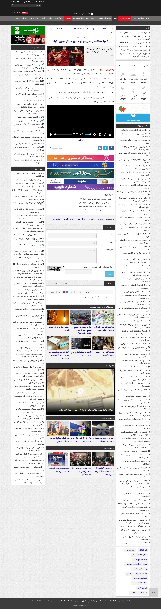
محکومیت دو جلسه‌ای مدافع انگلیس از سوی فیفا (134, 488)
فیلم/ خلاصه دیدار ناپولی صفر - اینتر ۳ (95, 199)
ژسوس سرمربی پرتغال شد (136, 396)
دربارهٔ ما (15, 2)
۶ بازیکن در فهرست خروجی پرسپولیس (138, 280)
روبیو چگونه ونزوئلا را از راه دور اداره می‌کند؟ (29, 443)
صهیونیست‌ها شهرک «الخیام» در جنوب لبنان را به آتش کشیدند (29, 355)
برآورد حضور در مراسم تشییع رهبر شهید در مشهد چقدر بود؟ (82, 330)
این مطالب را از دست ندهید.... (101, 307)
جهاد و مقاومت (78, 18)
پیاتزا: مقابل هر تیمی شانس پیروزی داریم (134, 235)
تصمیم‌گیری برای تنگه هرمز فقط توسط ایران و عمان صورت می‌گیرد (30, 291)
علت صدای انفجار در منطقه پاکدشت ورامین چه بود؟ (28, 60)
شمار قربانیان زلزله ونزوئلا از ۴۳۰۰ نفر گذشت (29, 175)
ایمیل (111, 242)
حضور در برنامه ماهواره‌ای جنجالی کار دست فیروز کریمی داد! (134, 199)
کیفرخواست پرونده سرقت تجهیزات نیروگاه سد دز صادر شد (59, 355)
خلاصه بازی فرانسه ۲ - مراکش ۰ (134, 451)
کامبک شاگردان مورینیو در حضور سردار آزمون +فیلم (81, 41)
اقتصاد (43, 18)
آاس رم (92, 219)
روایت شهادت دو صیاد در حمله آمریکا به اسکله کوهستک (28, 462)
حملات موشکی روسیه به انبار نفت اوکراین (29, 343)
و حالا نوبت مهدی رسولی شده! (30, 117)
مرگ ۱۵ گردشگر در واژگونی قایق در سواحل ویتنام (29, 423)
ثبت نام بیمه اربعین (139, 592)
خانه (147, 18)
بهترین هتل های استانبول (136, 564)
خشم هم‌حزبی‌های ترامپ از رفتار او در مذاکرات (28, 132)
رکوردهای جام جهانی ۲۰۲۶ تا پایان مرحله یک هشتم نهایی (135, 531)
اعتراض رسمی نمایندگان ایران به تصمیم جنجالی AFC (136, 148)
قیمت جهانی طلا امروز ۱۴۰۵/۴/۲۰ (133, 42)
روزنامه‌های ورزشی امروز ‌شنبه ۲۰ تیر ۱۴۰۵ (134, 349)
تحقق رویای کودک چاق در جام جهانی (132, 223)
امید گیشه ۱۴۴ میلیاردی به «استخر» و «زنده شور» (28, 468)
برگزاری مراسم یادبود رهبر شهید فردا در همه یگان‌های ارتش (28, 304)
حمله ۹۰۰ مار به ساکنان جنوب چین (27, 71)
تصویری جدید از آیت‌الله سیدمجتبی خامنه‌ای (29, 126)
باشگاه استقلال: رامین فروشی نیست (132, 291)
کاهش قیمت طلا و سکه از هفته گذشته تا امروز (136, 38)
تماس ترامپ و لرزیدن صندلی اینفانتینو (137, 495)
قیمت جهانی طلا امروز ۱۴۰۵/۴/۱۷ (133, 50)
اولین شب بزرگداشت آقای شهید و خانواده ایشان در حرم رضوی (104, 471)
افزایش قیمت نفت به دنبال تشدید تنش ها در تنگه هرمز (135, 55)
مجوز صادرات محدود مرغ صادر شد (28, 392)
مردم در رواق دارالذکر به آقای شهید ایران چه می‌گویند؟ (29, 210)
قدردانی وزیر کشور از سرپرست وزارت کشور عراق (28, 240)
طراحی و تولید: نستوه (80, 605)
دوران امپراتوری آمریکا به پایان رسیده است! (28, 246)
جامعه (49, 18)
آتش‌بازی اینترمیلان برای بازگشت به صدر (95, 202)
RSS (41, 2)
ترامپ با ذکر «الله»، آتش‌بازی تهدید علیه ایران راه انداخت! (28, 53)
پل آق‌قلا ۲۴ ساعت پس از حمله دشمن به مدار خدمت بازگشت (30, 105)
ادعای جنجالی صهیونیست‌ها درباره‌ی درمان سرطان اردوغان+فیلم (28, 410)
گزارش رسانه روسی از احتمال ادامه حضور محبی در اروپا (135, 326)
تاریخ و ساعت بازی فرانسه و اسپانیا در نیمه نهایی (134, 362)
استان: (145, 65)
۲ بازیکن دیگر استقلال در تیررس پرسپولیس (135, 286)
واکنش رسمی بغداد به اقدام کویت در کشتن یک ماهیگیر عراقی (28, 230)
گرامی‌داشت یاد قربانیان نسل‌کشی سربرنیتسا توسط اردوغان (29, 455)
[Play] (51, 134)
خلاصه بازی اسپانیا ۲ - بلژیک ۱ (135, 366)
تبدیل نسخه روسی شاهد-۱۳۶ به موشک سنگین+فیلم (30, 95)
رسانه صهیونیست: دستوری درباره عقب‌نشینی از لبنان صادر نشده (30, 217)
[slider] (63, 134)
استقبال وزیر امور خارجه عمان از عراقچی (30, 317)
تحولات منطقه (125, 18)
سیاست (141, 18)
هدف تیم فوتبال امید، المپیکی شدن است (134, 391)
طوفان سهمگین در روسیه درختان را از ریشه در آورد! (28, 265)
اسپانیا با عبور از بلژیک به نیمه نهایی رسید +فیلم (134, 372)
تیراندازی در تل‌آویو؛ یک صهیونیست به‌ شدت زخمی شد (29, 397)
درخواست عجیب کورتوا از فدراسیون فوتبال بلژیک (135, 339)
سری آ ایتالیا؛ (80, 37)
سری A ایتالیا (68, 219)
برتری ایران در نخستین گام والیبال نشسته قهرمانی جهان (135, 440)
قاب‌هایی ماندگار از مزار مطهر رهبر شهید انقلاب (29, 83)
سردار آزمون (81, 219)
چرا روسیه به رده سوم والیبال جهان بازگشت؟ (134, 475)
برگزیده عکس (108, 448)
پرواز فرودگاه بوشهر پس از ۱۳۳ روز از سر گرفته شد (28, 191)
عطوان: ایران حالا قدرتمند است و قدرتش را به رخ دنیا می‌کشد (30, 185)
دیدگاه (24, 18)
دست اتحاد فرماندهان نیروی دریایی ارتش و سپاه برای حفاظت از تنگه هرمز (28, 253)
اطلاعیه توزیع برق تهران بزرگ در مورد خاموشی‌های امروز (28, 381)
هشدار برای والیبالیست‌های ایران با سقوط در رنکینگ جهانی (134, 433)
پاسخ (52, 292)
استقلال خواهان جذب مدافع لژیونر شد (135, 267)
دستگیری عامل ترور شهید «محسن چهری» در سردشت (29, 198)
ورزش (115, 18)
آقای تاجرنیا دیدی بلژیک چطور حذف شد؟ (134, 154)
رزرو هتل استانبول (139, 568)
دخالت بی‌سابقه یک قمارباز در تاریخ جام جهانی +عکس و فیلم (134, 414)
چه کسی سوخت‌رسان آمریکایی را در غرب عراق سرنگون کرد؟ (29, 89)
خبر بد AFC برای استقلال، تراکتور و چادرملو (134, 161)
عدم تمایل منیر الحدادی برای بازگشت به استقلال (134, 401)
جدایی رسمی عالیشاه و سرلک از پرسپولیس (136, 135)
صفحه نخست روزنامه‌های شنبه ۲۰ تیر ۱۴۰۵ (59, 470)
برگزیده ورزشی (108, 418)
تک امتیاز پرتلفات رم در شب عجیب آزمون (94, 206)
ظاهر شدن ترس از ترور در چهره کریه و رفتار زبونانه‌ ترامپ (28, 155)
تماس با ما (25, 2)
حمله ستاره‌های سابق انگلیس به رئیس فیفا (135, 384)
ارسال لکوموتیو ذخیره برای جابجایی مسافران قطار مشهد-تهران (29, 285)
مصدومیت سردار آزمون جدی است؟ (97, 210)
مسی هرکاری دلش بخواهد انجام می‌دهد (135, 229)
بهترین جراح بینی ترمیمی (137, 573)
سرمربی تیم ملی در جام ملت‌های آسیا (135, 141)
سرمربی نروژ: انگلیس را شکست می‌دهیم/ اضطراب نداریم (136, 261)
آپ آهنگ (143, 550)
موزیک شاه (130, 550)
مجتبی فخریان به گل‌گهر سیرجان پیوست (135, 254)
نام (112, 234)
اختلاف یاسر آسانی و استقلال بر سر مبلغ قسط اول (134, 206)
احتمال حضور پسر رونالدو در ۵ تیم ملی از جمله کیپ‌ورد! (135, 446)
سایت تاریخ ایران (140, 559)
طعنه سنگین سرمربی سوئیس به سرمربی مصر (135, 296)
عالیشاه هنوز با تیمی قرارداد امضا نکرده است (135, 174)
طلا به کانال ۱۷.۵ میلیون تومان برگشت (104, 354)
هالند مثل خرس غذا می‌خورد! (135, 543)
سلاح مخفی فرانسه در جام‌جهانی (134, 343)
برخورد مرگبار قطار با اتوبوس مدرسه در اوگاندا (28, 204)
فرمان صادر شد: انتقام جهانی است (28, 120)
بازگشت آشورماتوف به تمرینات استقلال (136, 462)
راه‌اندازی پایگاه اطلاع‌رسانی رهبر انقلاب (80, 354)
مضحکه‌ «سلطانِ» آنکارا (32, 100)
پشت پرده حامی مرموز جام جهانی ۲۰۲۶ (135, 515)
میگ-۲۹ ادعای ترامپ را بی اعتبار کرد (27, 234)
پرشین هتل (142, 587)
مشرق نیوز (128, 7)
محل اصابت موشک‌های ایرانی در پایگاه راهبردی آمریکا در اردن (86, 410)
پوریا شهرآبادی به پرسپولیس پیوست (133, 526)
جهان (134, 18)
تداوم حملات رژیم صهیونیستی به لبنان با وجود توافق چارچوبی (29, 417)
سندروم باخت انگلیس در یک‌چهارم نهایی (135, 186)
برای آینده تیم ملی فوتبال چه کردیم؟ (132, 503)
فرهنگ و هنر (58, 18)
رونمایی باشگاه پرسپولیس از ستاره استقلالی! (135, 408)
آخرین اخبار (38, 169)
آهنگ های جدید (140, 578)
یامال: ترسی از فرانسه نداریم (135, 321)
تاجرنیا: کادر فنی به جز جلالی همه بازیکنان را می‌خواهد (135, 167)
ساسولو (100, 219)
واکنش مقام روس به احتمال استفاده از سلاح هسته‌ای (28, 138)
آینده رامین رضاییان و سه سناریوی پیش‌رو (135, 427)
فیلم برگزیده (109, 365)
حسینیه (68, 18)
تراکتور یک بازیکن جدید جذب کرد (134, 130)
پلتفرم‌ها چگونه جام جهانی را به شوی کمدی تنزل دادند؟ (28, 323)
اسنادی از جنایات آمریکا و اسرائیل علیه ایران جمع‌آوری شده (29, 223)
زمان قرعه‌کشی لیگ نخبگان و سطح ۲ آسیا (133, 420)
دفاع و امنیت (90, 18)
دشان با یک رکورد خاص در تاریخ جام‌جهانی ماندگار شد (136, 274)
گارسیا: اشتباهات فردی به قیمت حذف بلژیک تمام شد (136, 332)
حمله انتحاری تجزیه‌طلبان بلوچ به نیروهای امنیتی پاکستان (29, 387)
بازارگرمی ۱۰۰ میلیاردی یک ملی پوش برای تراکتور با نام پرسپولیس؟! (134, 521)
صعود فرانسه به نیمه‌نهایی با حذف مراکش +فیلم (135, 456)
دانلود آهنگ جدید (140, 554)
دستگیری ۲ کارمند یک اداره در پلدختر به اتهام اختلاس (28, 430)
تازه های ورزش (143, 125)
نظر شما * (109, 249)
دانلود (80, 140)
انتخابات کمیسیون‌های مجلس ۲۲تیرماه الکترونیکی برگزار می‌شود (30, 349)
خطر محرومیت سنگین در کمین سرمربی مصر (136, 508)
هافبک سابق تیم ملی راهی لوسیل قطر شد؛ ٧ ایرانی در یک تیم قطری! (135, 482)
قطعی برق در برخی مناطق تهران (58, 328)
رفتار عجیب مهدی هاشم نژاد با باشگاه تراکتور (133, 219)
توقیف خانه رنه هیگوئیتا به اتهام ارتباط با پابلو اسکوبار (135, 378)
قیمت (147, 28)
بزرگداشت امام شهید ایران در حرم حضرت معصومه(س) (81, 471)
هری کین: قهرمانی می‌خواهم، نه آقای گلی (133, 309)
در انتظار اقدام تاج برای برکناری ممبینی (136, 212)
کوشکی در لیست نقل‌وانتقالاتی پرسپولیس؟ (136, 538)
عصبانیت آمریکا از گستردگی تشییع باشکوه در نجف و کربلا (29, 112)
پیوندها (17, 18)
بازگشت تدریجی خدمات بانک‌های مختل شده (104, 328)
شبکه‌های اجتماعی (104, 18)
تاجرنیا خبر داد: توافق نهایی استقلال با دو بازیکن (134, 241)
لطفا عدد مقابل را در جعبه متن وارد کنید (99, 267)
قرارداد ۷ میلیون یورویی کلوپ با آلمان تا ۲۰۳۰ (133, 469)
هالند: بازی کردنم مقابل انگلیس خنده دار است (133, 193)
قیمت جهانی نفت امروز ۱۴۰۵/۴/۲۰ (133, 46)
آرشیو (34, 2)
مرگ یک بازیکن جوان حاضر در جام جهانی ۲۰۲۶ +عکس (135, 180)
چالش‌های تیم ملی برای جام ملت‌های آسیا (137, 355)
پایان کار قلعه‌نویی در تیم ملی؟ (135, 499)
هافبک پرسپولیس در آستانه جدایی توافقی (135, 248)
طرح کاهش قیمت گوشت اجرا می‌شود (132, 32)
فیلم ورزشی (56, 219)
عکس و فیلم (33, 18)
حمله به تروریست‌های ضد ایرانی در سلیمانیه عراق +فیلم (29, 278)
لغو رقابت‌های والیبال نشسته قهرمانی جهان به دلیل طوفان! (133, 316)
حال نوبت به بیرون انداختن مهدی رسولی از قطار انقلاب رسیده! (29, 66)
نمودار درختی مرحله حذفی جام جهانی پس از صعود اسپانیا (134, 303)
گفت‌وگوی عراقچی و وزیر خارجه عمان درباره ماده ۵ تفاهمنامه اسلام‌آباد (28, 272)
